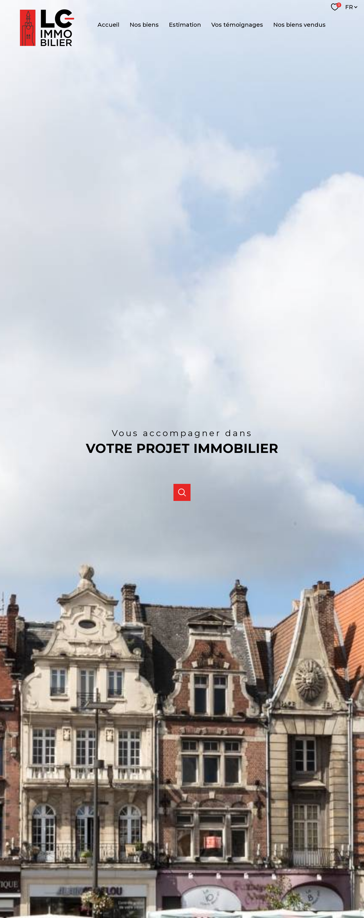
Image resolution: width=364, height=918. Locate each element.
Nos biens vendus (299, 24)
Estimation (185, 24)
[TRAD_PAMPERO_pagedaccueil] (27, 40)
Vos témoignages (237, 24)
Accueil (108, 24)
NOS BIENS (144, 24)
